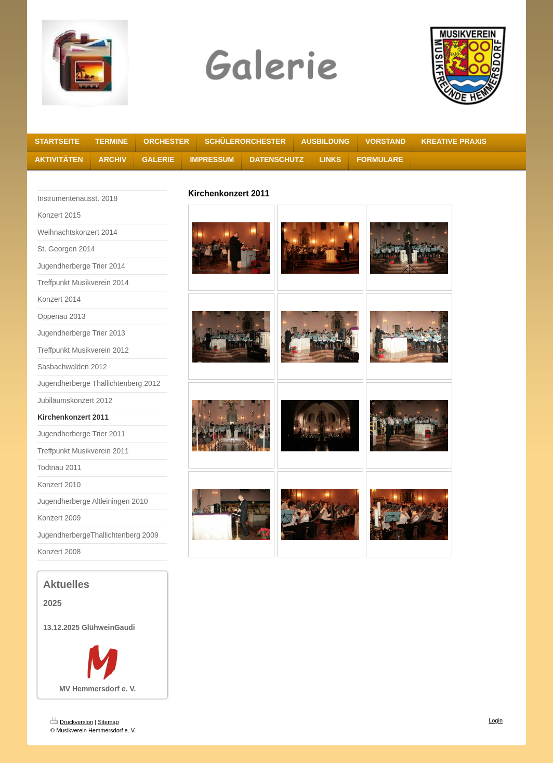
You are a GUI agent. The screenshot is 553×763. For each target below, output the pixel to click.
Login (496, 720)
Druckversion (71, 722)
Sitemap (108, 722)
